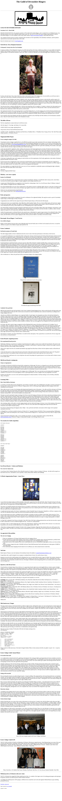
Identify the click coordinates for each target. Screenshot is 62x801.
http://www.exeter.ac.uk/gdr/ (37, 35)
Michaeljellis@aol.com (20, 191)
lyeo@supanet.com (19, 41)
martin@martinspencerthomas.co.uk (43, 561)
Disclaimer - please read (5, 795)
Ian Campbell (9, 797)
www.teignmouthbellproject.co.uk (19, 144)
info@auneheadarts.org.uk (6, 417)
